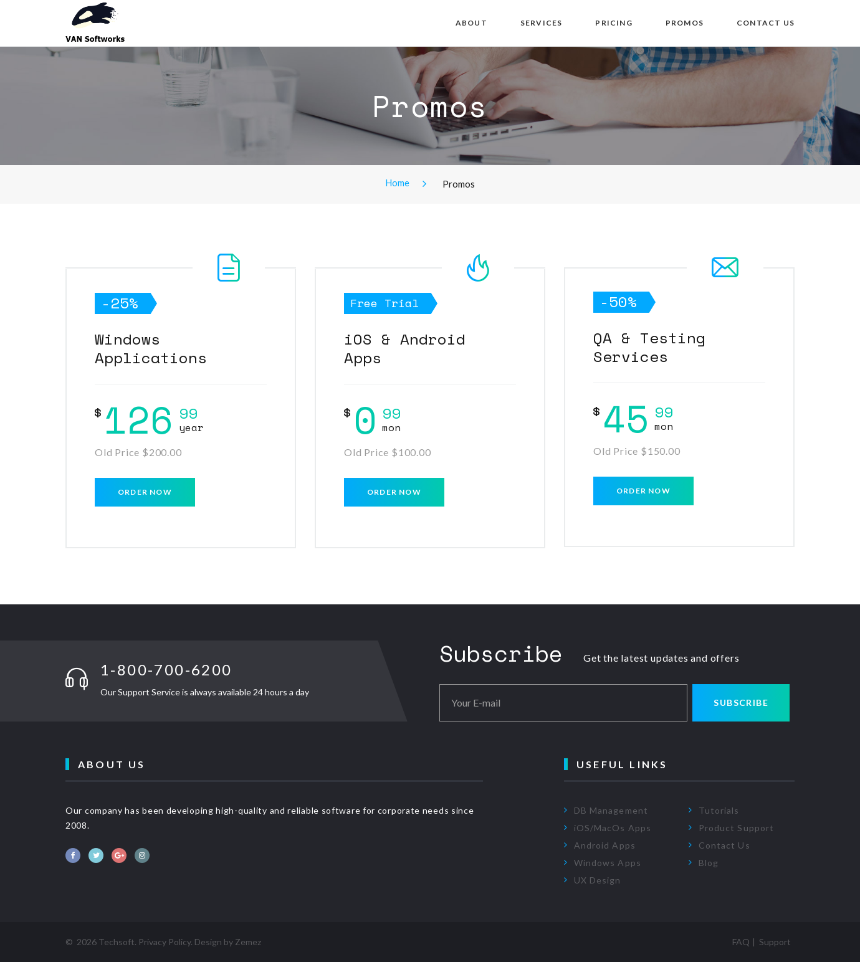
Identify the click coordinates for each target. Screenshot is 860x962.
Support (775, 941)
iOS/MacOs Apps (612, 827)
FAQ (741, 941)
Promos (685, 23)
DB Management (611, 810)
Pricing (613, 23)
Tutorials (719, 810)
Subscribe (741, 702)
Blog (709, 862)
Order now (145, 492)
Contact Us (766, 23)
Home (397, 182)
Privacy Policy (164, 941)
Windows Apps (607, 862)
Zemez (248, 941)
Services (541, 23)
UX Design (597, 880)
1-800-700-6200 (166, 669)
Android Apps (605, 845)
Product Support (736, 827)
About (471, 23)
